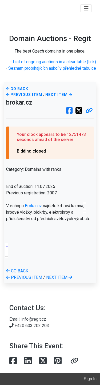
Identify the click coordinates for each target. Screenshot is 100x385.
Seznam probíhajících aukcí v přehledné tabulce (52, 68)
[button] (89, 111)
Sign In (90, 378)
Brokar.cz (33, 205)
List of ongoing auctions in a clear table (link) (54, 61)
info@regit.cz (33, 319)
